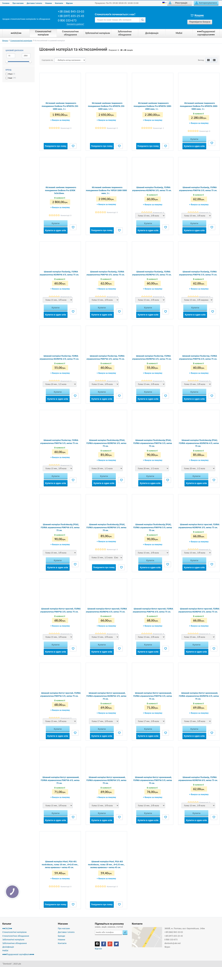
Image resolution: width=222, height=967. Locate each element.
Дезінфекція (8, 947)
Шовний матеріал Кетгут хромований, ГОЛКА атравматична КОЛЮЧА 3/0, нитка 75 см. (106, 696)
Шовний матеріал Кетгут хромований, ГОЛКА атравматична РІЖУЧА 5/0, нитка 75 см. (152, 780)
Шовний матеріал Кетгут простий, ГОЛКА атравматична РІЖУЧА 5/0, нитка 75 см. (60, 694)
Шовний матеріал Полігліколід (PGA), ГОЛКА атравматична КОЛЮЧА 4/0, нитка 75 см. (199, 443)
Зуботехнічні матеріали (13, 939)
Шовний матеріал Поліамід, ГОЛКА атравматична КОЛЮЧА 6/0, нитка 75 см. (198, 778)
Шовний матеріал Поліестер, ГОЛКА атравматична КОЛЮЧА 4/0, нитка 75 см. (152, 357)
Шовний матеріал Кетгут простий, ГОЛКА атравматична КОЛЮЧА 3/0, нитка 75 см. (198, 526)
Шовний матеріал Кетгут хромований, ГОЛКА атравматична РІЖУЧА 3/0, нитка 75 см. (152, 696)
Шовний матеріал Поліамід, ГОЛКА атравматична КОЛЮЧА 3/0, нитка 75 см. (152, 189)
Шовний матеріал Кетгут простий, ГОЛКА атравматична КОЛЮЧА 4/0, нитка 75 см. (106, 610)
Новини (48, 3)
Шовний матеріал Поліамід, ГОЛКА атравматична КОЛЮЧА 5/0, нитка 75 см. (152, 273)
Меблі (5, 950)
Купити (194, 139)
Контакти (59, 3)
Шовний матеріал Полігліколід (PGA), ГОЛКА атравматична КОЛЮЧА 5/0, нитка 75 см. (106, 527)
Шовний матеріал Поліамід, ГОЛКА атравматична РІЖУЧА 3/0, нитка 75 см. (198, 189)
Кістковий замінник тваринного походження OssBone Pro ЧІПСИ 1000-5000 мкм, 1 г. (106, 190)
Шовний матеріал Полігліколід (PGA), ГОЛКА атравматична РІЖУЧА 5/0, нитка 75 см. (152, 527)
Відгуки (98, 948)
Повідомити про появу (55, 146)
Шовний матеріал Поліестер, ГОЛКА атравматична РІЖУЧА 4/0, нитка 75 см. (198, 357)
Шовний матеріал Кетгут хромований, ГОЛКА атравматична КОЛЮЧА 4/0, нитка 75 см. (199, 696)
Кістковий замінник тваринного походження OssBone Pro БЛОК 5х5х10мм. (60, 190)
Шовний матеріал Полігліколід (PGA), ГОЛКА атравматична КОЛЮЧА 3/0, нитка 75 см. (106, 443)
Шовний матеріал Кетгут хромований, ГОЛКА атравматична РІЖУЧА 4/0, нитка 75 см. (60, 780)
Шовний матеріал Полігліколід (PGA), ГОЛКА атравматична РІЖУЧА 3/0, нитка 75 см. (152, 443)
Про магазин (18, 3)
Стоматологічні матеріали (21, 40)
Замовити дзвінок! (75, 24)
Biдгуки (69, 3)
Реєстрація (178, 3)
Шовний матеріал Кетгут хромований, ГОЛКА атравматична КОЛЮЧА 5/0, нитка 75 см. (106, 780)
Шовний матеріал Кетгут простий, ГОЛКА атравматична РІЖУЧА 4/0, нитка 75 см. (153, 610)
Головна (5, 3)
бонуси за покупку (60, 120)
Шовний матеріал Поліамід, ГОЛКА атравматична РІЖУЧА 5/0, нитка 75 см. (198, 273)
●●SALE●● (7, 928)
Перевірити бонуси (199, 22)
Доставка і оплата (34, 3)
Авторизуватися (206, 3)
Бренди (61, 936)
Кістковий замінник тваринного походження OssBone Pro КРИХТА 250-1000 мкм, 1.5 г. (106, 106)
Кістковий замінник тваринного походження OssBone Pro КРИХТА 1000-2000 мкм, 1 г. (153, 106)
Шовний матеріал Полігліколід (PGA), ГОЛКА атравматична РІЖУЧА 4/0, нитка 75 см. (60, 527)
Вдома (5, 40)
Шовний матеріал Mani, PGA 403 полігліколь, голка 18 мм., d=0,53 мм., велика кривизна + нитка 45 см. (106, 864)
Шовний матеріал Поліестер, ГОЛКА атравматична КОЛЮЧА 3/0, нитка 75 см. (59, 357)
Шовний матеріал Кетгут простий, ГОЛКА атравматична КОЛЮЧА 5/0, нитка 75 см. (198, 610)
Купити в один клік (194, 146)
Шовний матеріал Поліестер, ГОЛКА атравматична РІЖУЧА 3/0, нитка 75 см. (105, 357)
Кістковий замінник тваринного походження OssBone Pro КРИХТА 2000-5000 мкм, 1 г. (199, 106)
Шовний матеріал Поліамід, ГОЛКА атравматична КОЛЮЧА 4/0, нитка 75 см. (59, 273)
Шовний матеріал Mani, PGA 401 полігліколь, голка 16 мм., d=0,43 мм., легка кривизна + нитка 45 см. (60, 864)
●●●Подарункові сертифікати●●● (18, 954)
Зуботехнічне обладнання (14, 943)
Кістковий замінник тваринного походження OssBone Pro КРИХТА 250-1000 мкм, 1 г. (60, 106)
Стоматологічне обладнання (15, 936)
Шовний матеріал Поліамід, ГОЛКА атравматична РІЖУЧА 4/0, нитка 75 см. (105, 273)
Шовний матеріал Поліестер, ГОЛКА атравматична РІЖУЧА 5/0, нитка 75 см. (59, 441)
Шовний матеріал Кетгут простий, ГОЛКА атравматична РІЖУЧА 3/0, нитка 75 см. (60, 610)
